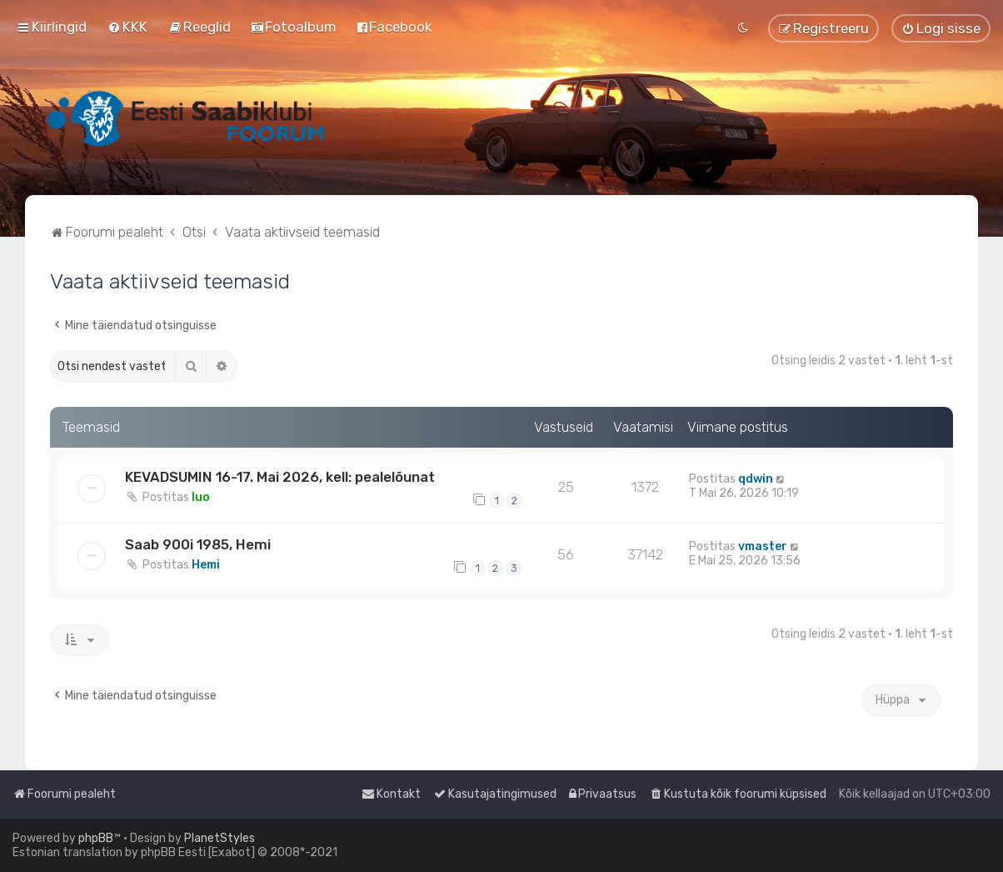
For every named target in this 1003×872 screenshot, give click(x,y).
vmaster (762, 546)
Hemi (206, 565)
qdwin (755, 479)
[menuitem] (127, 26)
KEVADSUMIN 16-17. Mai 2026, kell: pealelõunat (280, 477)
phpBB (95, 838)
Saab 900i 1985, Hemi (198, 544)
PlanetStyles (219, 838)
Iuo (201, 497)
